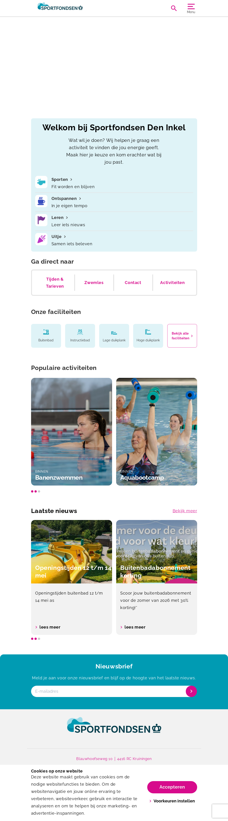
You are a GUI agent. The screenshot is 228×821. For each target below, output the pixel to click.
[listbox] (114, 432)
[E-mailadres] (113, 691)
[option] (71, 432)
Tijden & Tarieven (55, 283)
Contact (133, 282)
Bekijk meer (185, 510)
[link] (114, 729)
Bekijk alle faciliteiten (182, 336)
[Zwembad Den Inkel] (72, 8)
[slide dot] (32, 491)
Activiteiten (172, 282)
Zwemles (93, 282)
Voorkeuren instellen (172, 801)
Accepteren (172, 787)
